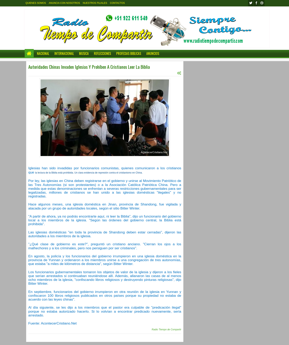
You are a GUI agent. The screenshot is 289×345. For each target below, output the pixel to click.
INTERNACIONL (68, 73)
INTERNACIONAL (64, 53)
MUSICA (84, 53)
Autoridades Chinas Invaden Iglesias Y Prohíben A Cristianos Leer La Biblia (89, 66)
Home (29, 53)
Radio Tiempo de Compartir (166, 329)
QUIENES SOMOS (35, 3)
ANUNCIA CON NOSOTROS (64, 3)
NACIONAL (43, 53)
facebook (256, 3)
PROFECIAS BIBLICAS (128, 53)
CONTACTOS (117, 3)
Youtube (262, 3)
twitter (250, 3)
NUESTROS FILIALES (95, 3)
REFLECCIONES (102, 53)
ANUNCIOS (152, 53)
